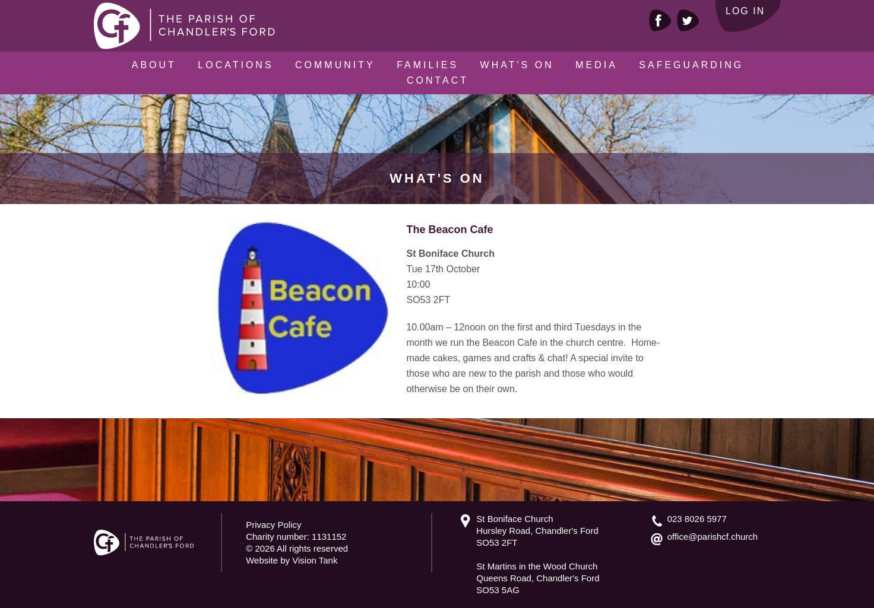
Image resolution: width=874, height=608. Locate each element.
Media (596, 65)
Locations (235, 65)
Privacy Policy (273, 525)
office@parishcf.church (712, 536)
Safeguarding (691, 65)
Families (427, 65)
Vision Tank (314, 560)
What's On (517, 65)
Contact (437, 80)
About (154, 65)
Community (335, 65)
